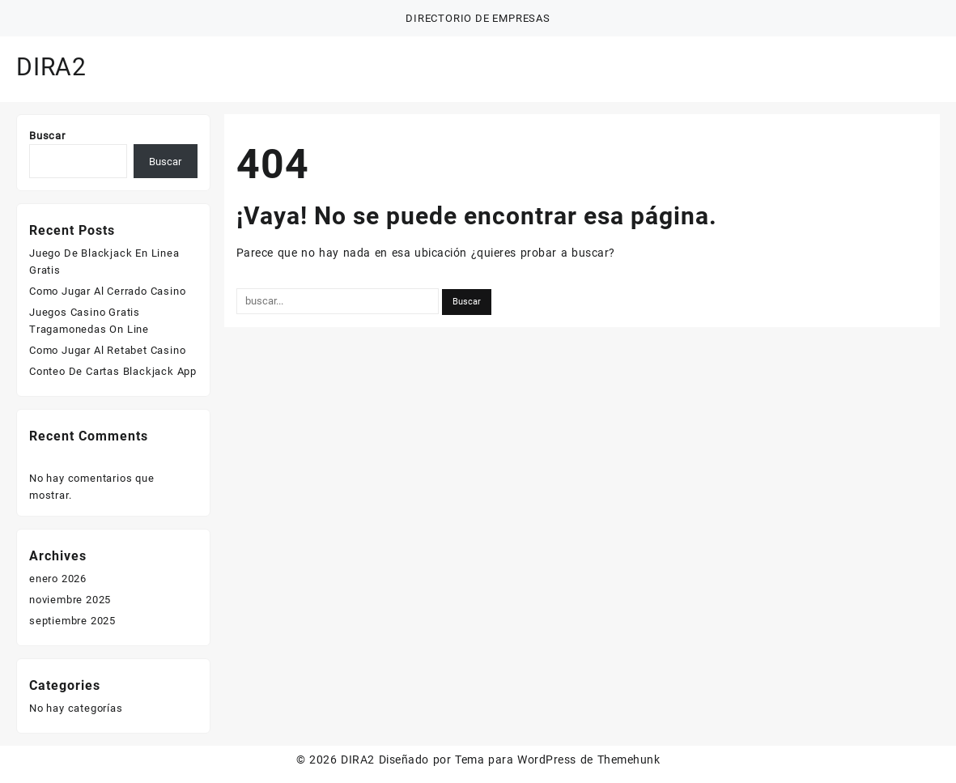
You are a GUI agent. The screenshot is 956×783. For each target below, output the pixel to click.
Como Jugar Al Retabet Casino (107, 350)
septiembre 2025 (72, 621)
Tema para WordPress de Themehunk (557, 759)
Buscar (47, 136)
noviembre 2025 (70, 600)
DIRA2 (51, 67)
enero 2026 (58, 578)
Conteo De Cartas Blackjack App (113, 371)
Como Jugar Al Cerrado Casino (107, 291)
